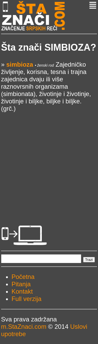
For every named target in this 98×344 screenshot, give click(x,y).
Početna (22, 276)
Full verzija (26, 298)
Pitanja (21, 284)
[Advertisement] (49, 161)
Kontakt (22, 291)
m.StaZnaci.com (23, 326)
